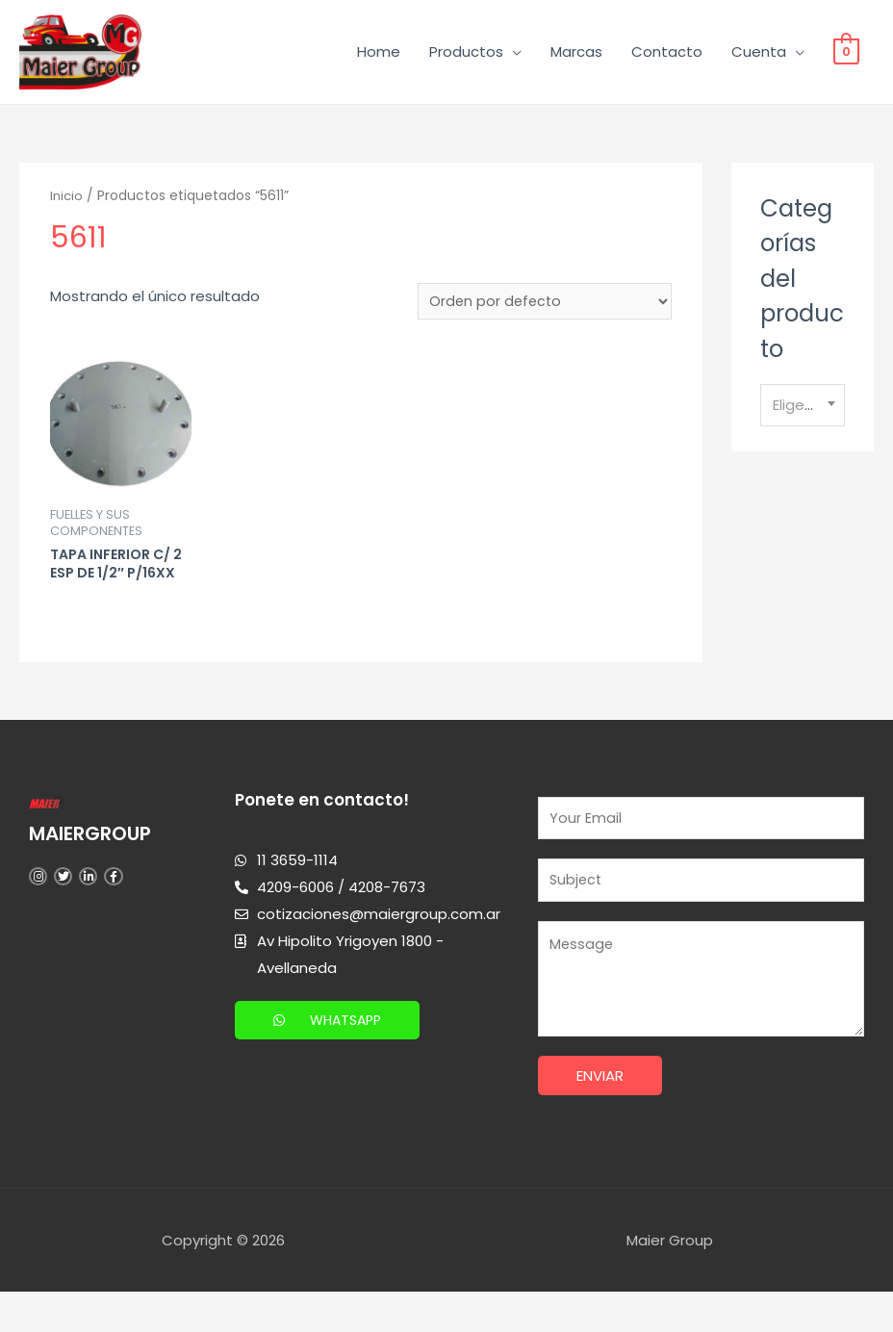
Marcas (576, 55)
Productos (466, 55)
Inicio (67, 204)
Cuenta (758, 55)
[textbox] (803, 413)
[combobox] (802, 413)
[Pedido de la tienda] (543, 310)
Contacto (666, 55)
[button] (331, 1053)
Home (378, 55)
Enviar (600, 1115)
